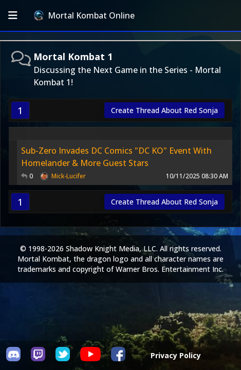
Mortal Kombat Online (84, 15)
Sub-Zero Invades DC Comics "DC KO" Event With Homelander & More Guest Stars (116, 157)
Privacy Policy (176, 355)
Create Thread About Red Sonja (164, 110)
